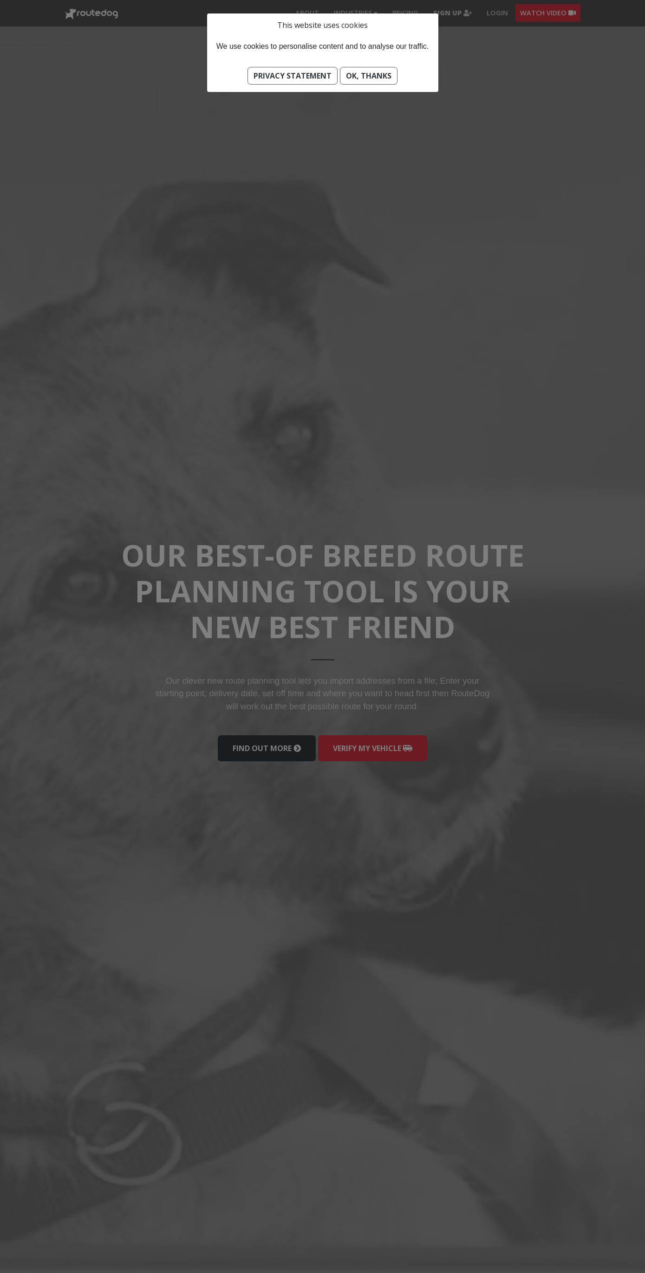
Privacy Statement (293, 76)
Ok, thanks (368, 76)
